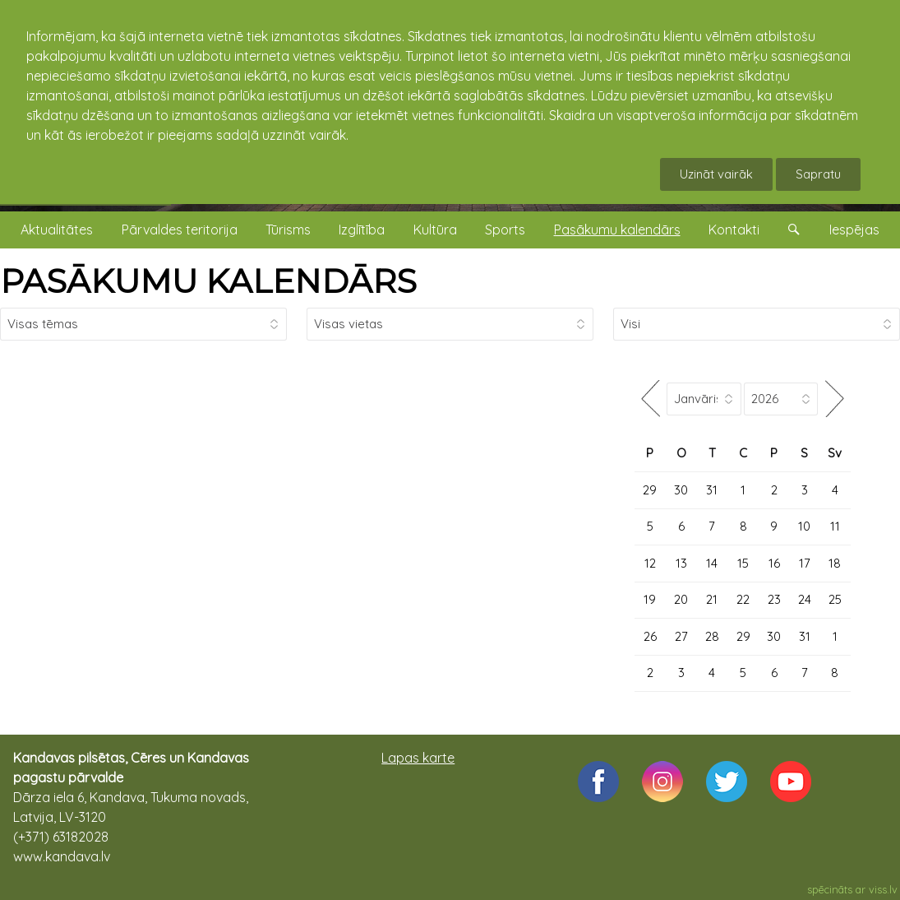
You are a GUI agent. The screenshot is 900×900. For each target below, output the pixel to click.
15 (743, 563)
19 (650, 599)
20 (681, 599)
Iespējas (854, 229)
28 (712, 636)
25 (835, 599)
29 (650, 490)
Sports (505, 229)
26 (650, 636)
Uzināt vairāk (716, 174)
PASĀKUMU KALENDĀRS (208, 281)
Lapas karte (418, 757)
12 (650, 563)
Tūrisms (288, 229)
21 (712, 599)
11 (835, 526)
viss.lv (883, 889)
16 (774, 563)
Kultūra (435, 229)
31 (712, 490)
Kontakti (733, 229)
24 (804, 599)
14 (712, 563)
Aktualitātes (57, 229)
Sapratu (818, 174)
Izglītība (362, 229)
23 (774, 599)
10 (804, 526)
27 (681, 636)
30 (681, 490)
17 (804, 563)
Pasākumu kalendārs (617, 229)
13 (681, 563)
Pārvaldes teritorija (180, 229)
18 (834, 563)
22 (743, 599)
